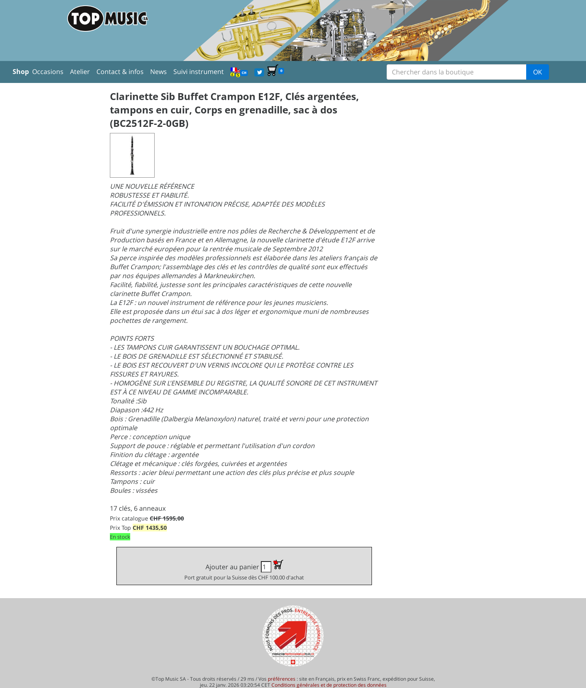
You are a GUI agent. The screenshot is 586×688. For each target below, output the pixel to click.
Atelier (80, 71)
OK (537, 71)
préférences (281, 679)
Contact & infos (120, 71)
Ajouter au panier (244, 570)
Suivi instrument (198, 71)
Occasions (47, 71)
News (158, 71)
